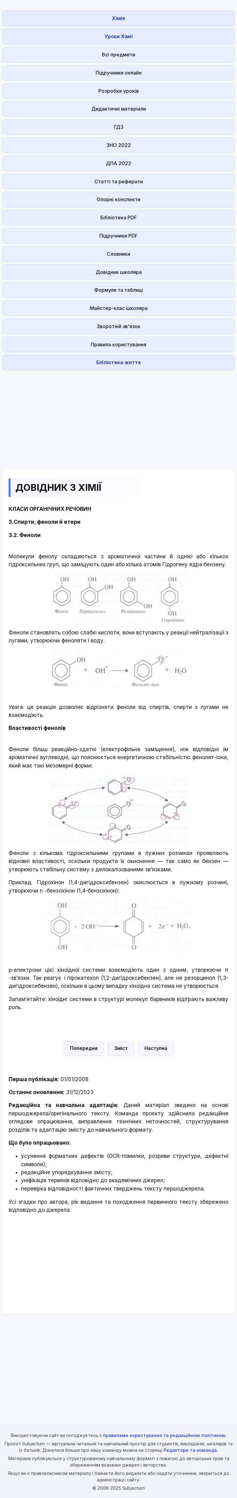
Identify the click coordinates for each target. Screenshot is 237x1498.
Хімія (118, 18)
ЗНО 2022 (118, 145)
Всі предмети (118, 54)
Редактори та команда (190, 1450)
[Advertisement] (118, 416)
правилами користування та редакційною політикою (164, 1435)
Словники (118, 254)
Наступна (155, 1048)
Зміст (121, 1048)
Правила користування (118, 344)
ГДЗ (118, 127)
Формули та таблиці (118, 290)
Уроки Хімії (119, 36)
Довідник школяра (119, 272)
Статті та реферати (118, 181)
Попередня (84, 1048)
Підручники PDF (118, 236)
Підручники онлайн (119, 73)
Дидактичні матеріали (118, 109)
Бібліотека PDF (118, 217)
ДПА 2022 (118, 163)
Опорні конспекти (118, 199)
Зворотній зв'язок (118, 326)
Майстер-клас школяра (119, 308)
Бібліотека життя (118, 362)
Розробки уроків (118, 91)
